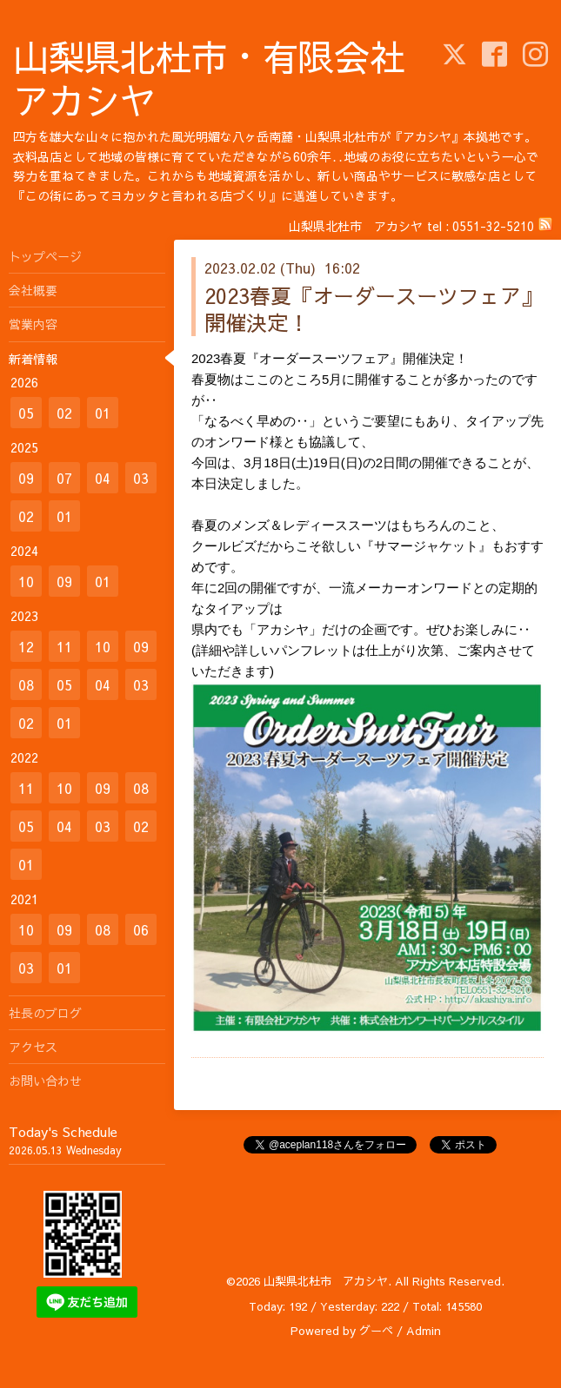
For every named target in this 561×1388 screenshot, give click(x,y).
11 (64, 646)
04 (102, 477)
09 (26, 477)
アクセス (33, 1046)
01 (102, 412)
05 (26, 412)
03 (141, 477)
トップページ (45, 256)
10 (26, 581)
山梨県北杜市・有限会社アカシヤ (209, 77)
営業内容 (33, 324)
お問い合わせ (45, 1080)
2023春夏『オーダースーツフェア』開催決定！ (373, 309)
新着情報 (33, 358)
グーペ (376, 1330)
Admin (423, 1330)
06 (141, 929)
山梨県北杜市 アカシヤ (326, 1281)
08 (26, 684)
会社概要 (33, 290)
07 (64, 477)
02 (64, 412)
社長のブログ (45, 1012)
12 (26, 646)
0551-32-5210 (493, 226)
